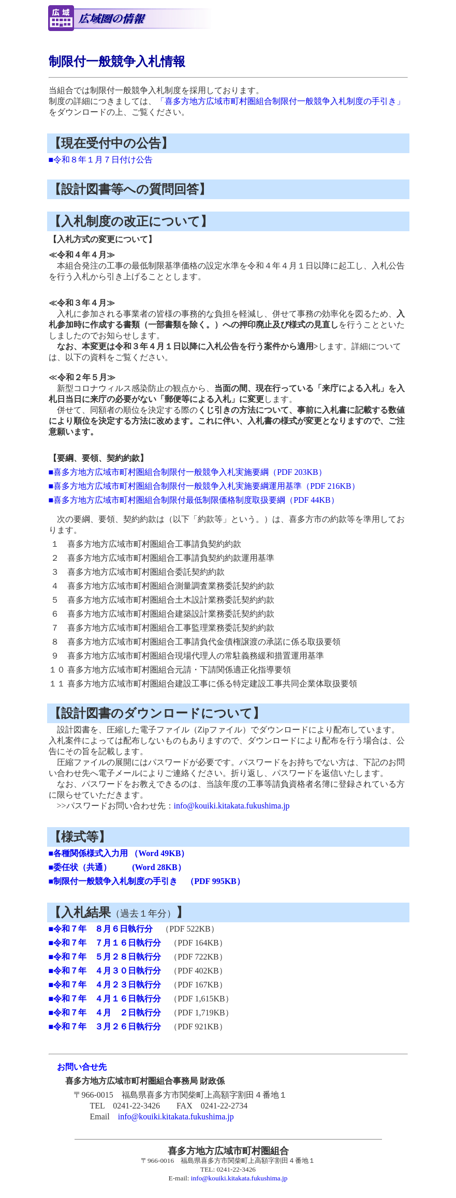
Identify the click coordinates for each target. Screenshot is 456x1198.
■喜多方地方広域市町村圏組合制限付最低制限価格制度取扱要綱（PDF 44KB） (194, 500)
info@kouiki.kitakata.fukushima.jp (232, 805)
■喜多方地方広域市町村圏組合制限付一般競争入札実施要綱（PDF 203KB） (188, 472)
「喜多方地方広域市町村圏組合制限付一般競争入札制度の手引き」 (280, 101)
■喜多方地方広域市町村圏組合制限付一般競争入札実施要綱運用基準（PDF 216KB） (204, 486)
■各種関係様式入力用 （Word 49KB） (119, 853)
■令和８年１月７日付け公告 (101, 159)
